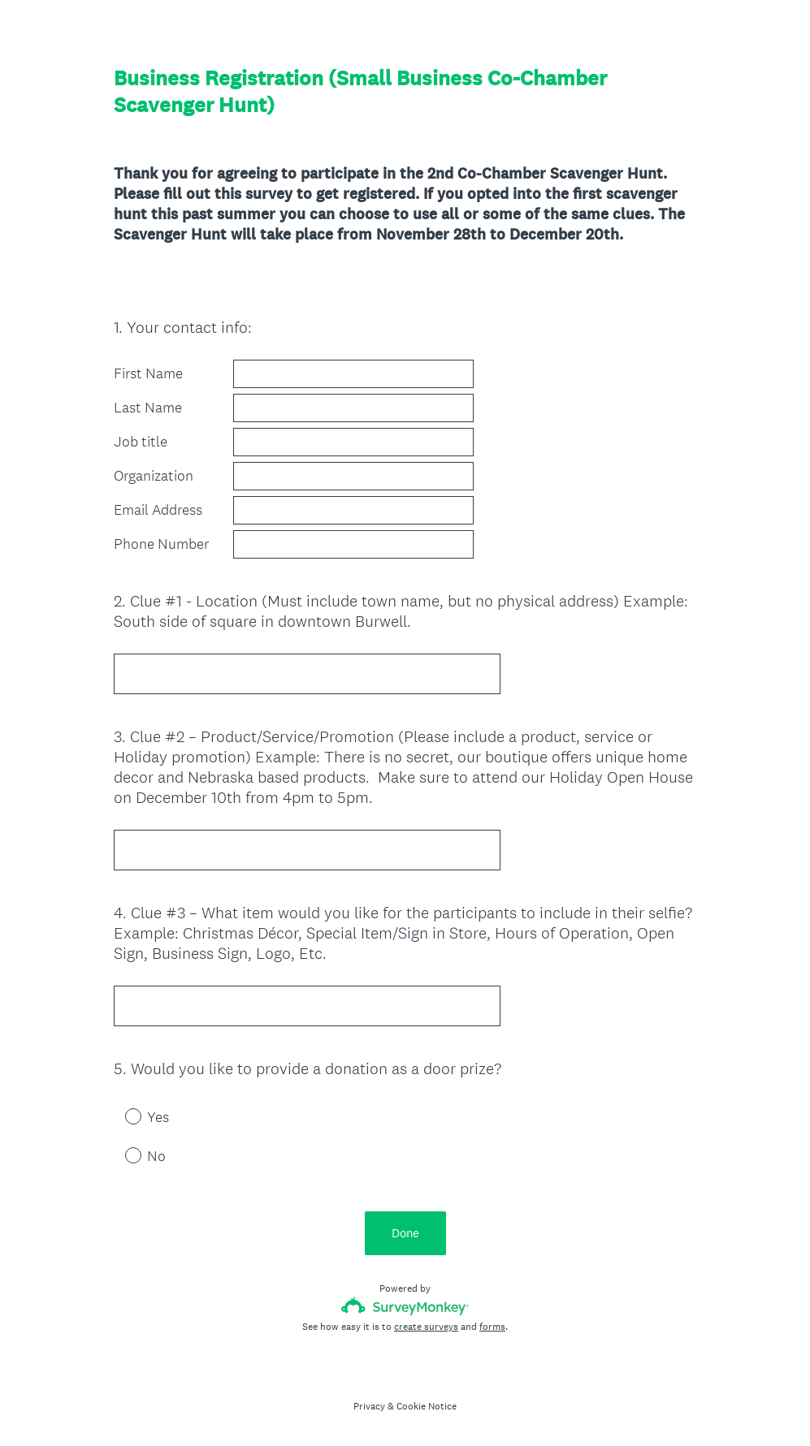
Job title (140, 442)
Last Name (148, 408)
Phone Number (161, 544)
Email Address (158, 510)
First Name (148, 373)
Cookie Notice (426, 1406)
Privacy (369, 1406)
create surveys (426, 1326)
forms (492, 1326)
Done (405, 1233)
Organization (153, 476)
